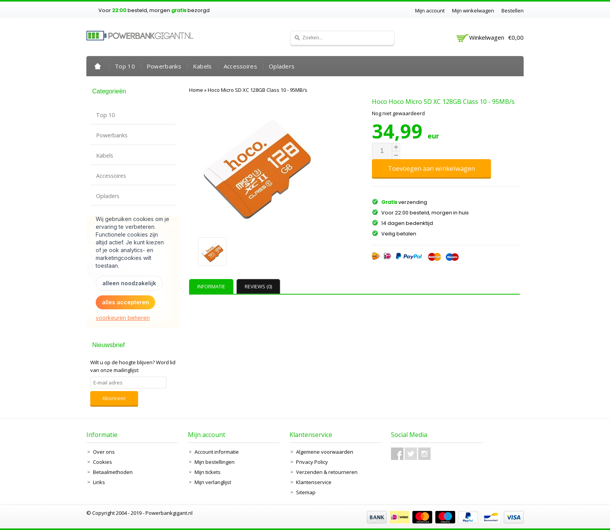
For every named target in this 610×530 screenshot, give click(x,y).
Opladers (281, 66)
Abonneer (114, 398)
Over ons (104, 451)
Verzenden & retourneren (327, 472)
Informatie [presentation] (211, 286)
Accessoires (240, 66)
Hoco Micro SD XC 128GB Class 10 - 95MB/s (257, 89)
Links (99, 482)
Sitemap (306, 492)
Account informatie (217, 451)
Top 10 (125, 66)
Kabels (202, 66)
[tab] (212, 286)
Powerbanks (164, 66)
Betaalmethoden (113, 472)
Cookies (102, 461)
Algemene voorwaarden (324, 451)
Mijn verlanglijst (213, 482)
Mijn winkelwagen (473, 10)
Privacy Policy (312, 461)
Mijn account (430, 10)
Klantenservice (313, 482)
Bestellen (512, 10)
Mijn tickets (208, 472)
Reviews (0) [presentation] (258, 286)
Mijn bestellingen (215, 461)
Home (97, 66)
